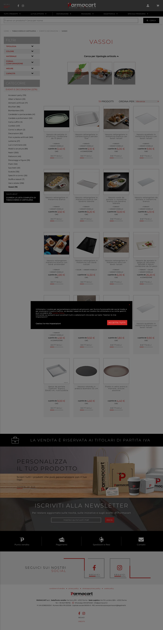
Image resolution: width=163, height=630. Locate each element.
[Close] (129, 304)
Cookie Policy (58, 313)
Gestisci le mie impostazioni (48, 323)
